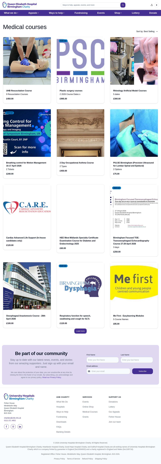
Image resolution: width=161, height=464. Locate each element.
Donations (113, 402)
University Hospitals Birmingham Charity (75, 443)
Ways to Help (62, 412)
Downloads (61, 422)
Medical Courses (90, 412)
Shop (118, 13)
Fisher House (115, 417)
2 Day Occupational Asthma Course (77, 163)
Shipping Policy (101, 459)
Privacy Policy (59, 459)
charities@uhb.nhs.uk (12, 418)
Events (101, 13)
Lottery (135, 13)
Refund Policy (87, 459)
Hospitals (60, 407)
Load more (80, 331)
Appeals (33, 13)
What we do (11, 13)
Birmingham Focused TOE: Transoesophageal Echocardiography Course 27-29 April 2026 (131, 241)
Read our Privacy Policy (51, 377)
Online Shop (88, 407)
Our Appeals (114, 412)
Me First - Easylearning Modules (128, 316)
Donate (153, 13)
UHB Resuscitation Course (19, 91)
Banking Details (63, 432)
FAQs (58, 427)
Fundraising (81, 13)
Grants (86, 417)
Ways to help (57, 13)
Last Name (125, 355)
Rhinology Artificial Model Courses (130, 91)
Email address (92, 366)
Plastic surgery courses (71, 91)
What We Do (62, 402)
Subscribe (142, 371)
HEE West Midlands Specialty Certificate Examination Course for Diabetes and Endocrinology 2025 (79, 241)
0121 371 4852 (10, 420)
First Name (91, 355)
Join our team (115, 422)
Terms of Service (73, 459)
